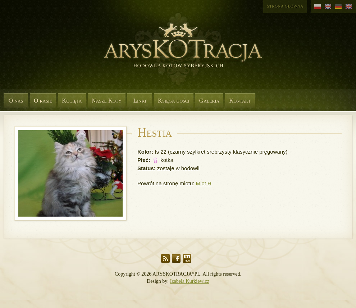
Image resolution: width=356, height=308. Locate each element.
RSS (165, 258)
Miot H (203, 183)
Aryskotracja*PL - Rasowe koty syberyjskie (180, 54)
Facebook (176, 258)
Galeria (209, 100)
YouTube (187, 258)
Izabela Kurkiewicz (189, 281)
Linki (139, 100)
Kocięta (72, 100)
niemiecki (338, 6)
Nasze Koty (107, 100)
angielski (328, 6)
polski (317, 6)
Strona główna (285, 6)
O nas (16, 100)
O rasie (43, 100)
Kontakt (240, 100)
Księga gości (174, 100)
